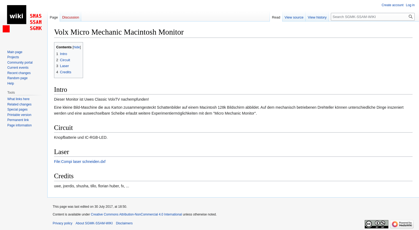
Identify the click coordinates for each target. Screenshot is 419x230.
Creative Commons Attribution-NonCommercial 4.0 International (136, 214)
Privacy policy (62, 223)
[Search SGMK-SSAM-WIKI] (373, 17)
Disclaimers (124, 223)
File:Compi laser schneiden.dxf (79, 161)
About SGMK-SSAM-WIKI (94, 223)
